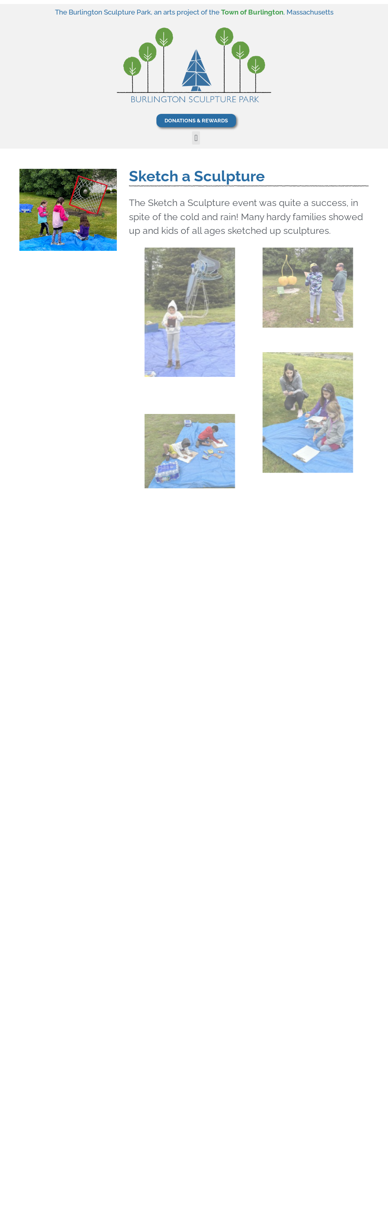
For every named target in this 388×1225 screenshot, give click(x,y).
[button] (196, 138)
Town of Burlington (252, 12)
